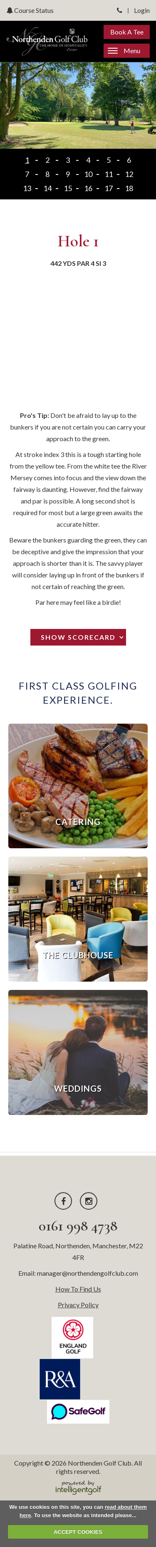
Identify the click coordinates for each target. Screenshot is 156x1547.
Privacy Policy (78, 1305)
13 (27, 188)
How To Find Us (78, 1289)
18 (129, 188)
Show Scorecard (78, 637)
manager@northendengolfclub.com (87, 1273)
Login (142, 10)
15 (68, 188)
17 (108, 188)
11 (108, 174)
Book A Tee (127, 32)
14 (47, 188)
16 (88, 188)
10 (88, 174)
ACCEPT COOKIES (78, 1532)
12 (129, 174)
